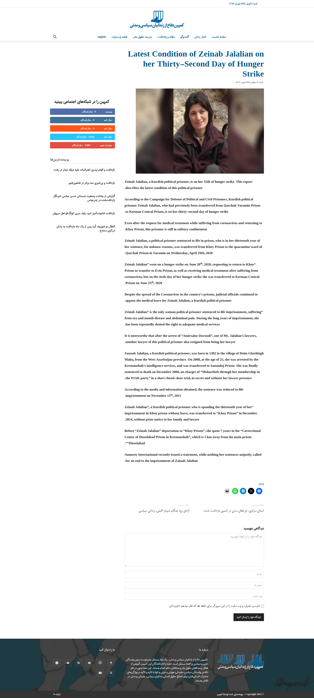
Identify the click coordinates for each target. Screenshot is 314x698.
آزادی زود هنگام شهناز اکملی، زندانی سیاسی (164, 511)
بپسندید (108, 111)
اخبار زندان (200, 37)
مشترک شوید (106, 145)
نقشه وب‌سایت (119, 37)
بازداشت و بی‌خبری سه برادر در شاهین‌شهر (91, 183)
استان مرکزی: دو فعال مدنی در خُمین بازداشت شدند (233, 511)
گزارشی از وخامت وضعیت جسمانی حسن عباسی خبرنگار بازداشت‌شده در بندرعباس (84, 198)
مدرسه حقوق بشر (142, 37)
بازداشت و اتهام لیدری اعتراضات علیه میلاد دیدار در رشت (84, 169)
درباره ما (57, 694)
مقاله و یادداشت (166, 37)
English (102, 37)
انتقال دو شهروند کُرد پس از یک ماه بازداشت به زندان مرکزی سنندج (85, 228)
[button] (55, 37)
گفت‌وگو (184, 37)
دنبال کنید (108, 119)
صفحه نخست (219, 37)
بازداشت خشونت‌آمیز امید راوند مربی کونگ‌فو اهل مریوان (84, 213)
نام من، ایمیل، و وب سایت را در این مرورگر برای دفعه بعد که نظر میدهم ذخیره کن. (214, 606)
